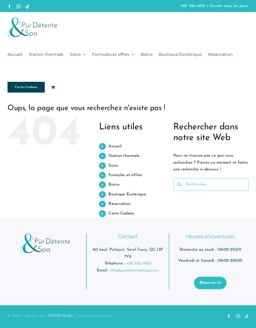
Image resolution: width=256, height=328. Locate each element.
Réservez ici (210, 283)
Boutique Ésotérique (127, 194)
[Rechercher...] (210, 184)
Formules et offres (125, 175)
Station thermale (124, 156)
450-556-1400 (138, 263)
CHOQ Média (60, 316)
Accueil (115, 146)
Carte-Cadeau (121, 213)
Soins (113, 166)
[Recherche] (179, 184)
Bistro (113, 185)
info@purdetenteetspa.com (134, 270)
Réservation (119, 204)
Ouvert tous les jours (229, 6)
